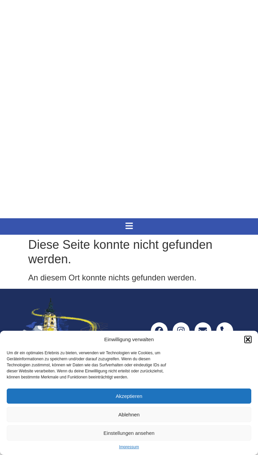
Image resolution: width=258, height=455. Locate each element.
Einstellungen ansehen (129, 433)
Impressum (129, 447)
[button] (248, 339)
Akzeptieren (129, 396)
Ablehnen (128, 414)
